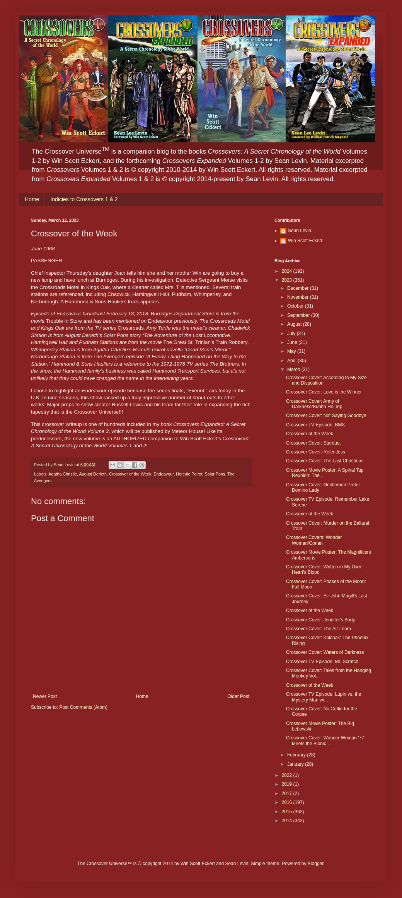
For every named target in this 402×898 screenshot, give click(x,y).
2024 (287, 271)
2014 (287, 820)
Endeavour (164, 474)
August (295, 324)
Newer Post (45, 696)
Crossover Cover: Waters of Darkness (325, 652)
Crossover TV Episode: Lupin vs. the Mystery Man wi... (323, 696)
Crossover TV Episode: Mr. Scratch (322, 661)
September (299, 315)
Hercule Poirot (189, 474)
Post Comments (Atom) (83, 707)
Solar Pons (215, 474)
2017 (287, 793)
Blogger (316, 863)
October (296, 306)
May (292, 351)
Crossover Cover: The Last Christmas (325, 461)
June (292, 342)
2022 (287, 775)
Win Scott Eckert (305, 240)
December (298, 288)
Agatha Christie (62, 474)
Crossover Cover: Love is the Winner (324, 392)
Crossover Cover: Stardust (313, 443)
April (292, 360)
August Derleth (92, 474)
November (298, 297)
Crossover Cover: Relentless (315, 452)
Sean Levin (299, 230)
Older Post (238, 696)
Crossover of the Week (130, 474)
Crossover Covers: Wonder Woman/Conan (314, 540)
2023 (287, 280)
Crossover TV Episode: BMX (315, 425)
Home (32, 199)
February (297, 755)
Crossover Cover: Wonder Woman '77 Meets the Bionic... (325, 740)
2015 (287, 811)
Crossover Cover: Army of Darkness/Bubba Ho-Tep (314, 404)
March (294, 369)
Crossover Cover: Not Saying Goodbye (326, 415)
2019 (287, 784)
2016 (287, 802)
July (292, 333)
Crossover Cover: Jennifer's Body (320, 620)
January (296, 764)
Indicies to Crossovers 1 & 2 (84, 199)
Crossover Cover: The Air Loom (318, 628)
